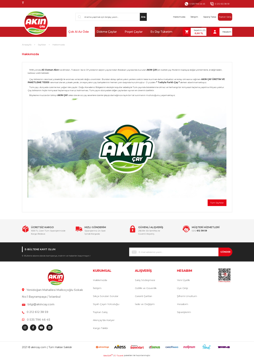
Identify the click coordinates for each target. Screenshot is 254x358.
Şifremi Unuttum (187, 296)
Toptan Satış (225, 16)
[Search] (111, 17)
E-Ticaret (118, 355)
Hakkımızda (179, 16)
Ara (143, 16)
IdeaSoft (108, 355)
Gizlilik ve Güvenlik (146, 288)
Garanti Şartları (143, 296)
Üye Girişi (182, 288)
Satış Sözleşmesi (145, 280)
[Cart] (194, 32)
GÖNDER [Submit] (225, 252)
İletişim (194, 16)
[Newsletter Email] (180, 252)
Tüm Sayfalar (217, 202)
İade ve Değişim (145, 304)
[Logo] (35, 22)
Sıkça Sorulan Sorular (105, 296)
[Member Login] (221, 32)
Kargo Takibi (100, 328)
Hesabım (182, 304)
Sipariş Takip (209, 16)
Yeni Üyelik (183, 280)
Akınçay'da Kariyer (104, 320)
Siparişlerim (184, 312)
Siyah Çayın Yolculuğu (106, 304)
